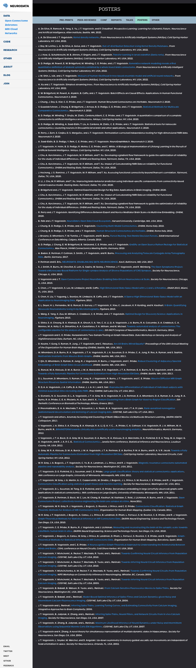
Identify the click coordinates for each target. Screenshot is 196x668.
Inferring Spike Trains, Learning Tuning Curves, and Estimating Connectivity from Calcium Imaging (133, 624)
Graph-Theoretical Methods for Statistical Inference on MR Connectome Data (101, 534)
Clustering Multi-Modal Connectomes (126, 222)
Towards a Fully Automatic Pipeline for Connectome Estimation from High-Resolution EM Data (105, 374)
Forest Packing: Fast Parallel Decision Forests (143, 232)
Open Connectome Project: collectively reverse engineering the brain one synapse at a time (96, 513)
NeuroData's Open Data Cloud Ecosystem (98, 217)
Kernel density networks (96, 34)
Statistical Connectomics (106, 446)
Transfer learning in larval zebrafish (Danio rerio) (148, 51)
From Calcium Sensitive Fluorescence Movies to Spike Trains (146, 607)
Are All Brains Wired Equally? (138, 344)
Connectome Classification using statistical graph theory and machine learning (102, 488)
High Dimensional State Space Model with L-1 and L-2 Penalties (142, 284)
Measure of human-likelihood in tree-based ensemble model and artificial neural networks (135, 72)
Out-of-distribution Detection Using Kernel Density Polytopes (145, 42)
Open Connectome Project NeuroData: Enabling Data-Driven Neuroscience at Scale (115, 276)
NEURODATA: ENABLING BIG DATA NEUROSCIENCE (99, 258)
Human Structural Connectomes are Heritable (130, 227)
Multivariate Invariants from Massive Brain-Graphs (84, 356)
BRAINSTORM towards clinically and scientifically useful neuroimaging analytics (114, 433)
